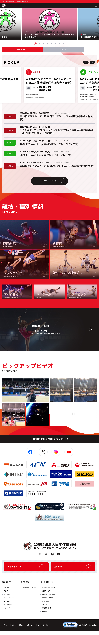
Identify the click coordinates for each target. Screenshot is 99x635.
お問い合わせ (32, 629)
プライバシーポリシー (47, 629)
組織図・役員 (46, 595)
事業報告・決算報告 (48, 602)
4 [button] (47, 43)
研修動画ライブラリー (29, 592)
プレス (14, 629)
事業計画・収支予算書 (48, 598)
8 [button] (63, 43)
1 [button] (35, 43)
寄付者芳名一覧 (46, 612)
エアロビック (8, 609)
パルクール (7, 612)
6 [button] (55, 43)
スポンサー (5, 629)
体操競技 (6, 592)
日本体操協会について (48, 592)
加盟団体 (44, 609)
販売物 (22, 629)
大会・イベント (26, 570)
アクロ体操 (7, 605)
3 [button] (43, 43)
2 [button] (39, 43)
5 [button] (51, 43)
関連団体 (44, 615)
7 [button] (59, 43)
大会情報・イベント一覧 (53, 183)
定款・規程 (45, 605)
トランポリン (8, 598)
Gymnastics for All (10, 602)
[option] (49, 24)
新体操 (6, 595)
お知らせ (73, 570)
